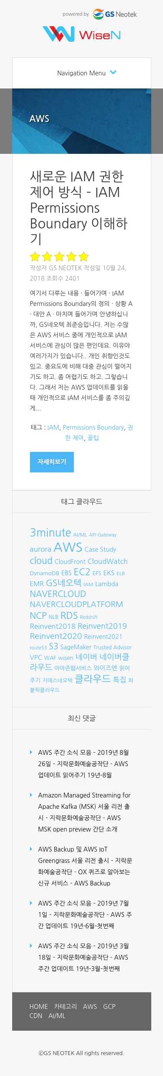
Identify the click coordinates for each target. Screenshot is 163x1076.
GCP (109, 1007)
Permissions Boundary (93, 427)
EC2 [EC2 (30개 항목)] (81, 572)
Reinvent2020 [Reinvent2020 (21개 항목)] (56, 636)
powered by (101, 14)
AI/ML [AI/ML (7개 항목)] (80, 534)
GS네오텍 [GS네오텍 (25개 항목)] (64, 583)
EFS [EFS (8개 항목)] (97, 573)
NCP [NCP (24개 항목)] (38, 615)
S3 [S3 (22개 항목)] (53, 646)
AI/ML (56, 1016)
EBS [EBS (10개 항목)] (66, 573)
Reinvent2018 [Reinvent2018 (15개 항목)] (53, 626)
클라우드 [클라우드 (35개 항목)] (92, 679)
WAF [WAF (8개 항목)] (50, 658)
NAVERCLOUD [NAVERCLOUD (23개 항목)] (58, 594)
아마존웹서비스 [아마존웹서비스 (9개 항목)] (73, 668)
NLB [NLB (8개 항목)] (53, 617)
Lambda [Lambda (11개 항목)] (106, 584)
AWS (40, 119)
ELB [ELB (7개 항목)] (120, 573)
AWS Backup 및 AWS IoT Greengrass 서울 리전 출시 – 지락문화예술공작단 (85, 860)
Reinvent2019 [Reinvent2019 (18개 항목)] (102, 626)
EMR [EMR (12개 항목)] (37, 583)
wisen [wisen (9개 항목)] (65, 658)
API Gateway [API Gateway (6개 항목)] (102, 535)
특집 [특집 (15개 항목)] (119, 679)
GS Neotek (65, 268)
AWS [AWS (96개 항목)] (68, 547)
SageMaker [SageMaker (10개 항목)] (75, 647)
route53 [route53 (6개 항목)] (38, 647)
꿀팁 (93, 438)
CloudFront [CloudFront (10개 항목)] (70, 562)
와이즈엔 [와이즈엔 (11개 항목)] (105, 668)
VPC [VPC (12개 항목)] (36, 657)
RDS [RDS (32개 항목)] (69, 615)
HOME (39, 1007)
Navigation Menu (81, 73)
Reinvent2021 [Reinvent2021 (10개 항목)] (103, 637)
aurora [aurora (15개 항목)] (41, 549)
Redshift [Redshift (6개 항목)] (88, 617)
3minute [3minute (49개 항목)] (50, 532)
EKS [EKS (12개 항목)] (108, 573)
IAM (53, 427)
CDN (36, 1016)
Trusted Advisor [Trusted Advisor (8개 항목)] (112, 647)
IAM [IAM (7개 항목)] (88, 584)
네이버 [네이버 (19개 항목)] (86, 657)
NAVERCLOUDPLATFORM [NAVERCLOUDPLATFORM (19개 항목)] (76, 604)
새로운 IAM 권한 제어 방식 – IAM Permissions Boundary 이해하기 (79, 208)
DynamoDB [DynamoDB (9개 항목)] (45, 573)
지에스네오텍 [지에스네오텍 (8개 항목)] (58, 680)
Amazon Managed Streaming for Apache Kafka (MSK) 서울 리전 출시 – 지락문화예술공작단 (84, 806)
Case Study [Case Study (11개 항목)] (100, 549)
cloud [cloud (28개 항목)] (41, 560)
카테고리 (65, 1007)
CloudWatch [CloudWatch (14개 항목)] (107, 561)
